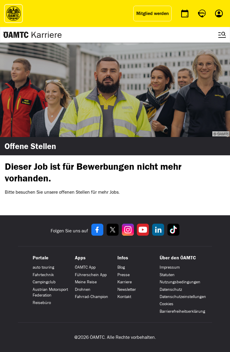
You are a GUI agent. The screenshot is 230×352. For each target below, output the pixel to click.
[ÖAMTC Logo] (12, 13)
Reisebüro (42, 302)
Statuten (167, 275)
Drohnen (82, 289)
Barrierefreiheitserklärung (182, 311)
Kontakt (124, 296)
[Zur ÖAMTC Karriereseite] (16, 34)
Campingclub (44, 282)
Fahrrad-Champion (91, 296)
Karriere (46, 35)
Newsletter (126, 289)
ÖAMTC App (85, 267)
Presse (123, 275)
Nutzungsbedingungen (180, 282)
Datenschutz (171, 289)
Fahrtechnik (43, 275)
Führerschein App (91, 275)
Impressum (170, 267)
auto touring (43, 267)
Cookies (166, 304)
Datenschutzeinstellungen (183, 296)
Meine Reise (86, 282)
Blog (121, 267)
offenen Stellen (74, 192)
